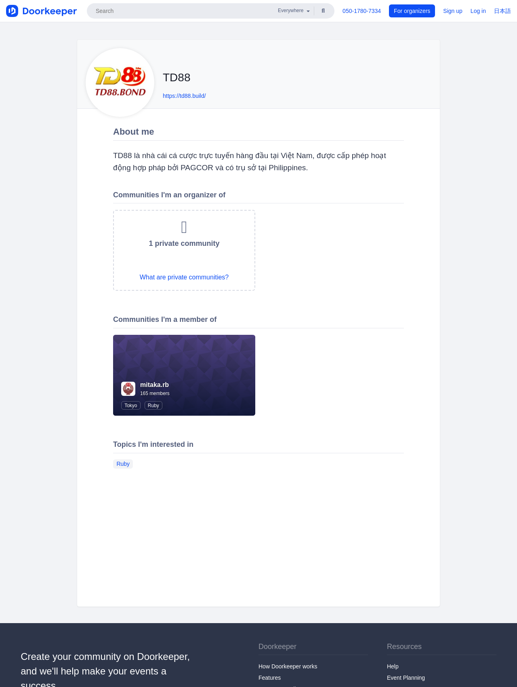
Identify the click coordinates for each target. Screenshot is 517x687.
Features (269, 677)
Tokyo (130, 405)
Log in (478, 11)
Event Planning (406, 677)
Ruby (153, 405)
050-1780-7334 (362, 11)
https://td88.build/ (184, 96)
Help (393, 666)
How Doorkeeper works (287, 666)
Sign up (452, 11)
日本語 (502, 11)
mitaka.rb (154, 384)
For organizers (412, 11)
